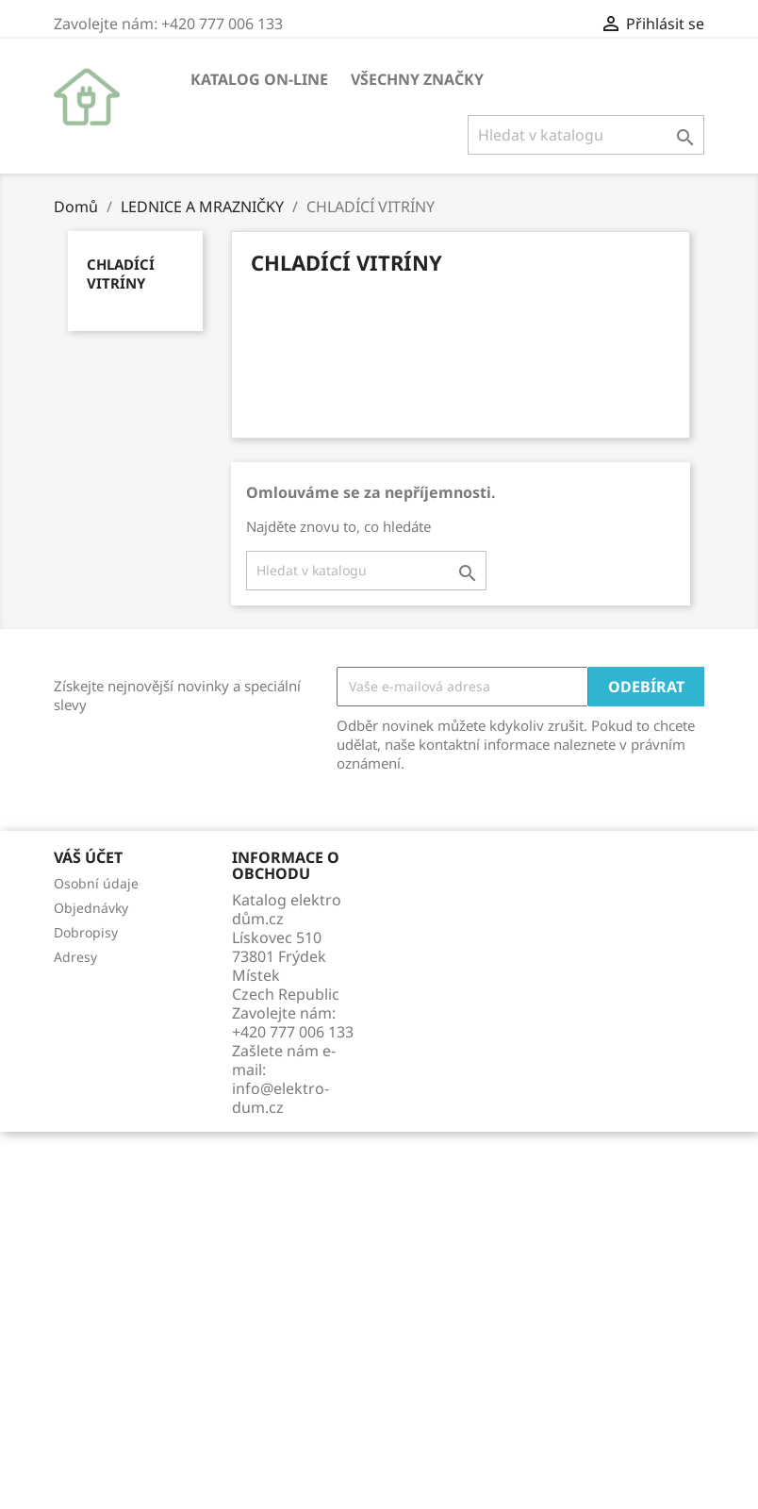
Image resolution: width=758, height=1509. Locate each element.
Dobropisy (86, 932)
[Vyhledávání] (586, 135)
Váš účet (88, 857)
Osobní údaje (96, 883)
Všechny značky (417, 79)
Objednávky (91, 908)
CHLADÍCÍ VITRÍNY (121, 273)
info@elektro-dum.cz (280, 1098)
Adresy (75, 957)
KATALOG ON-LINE (259, 79)
